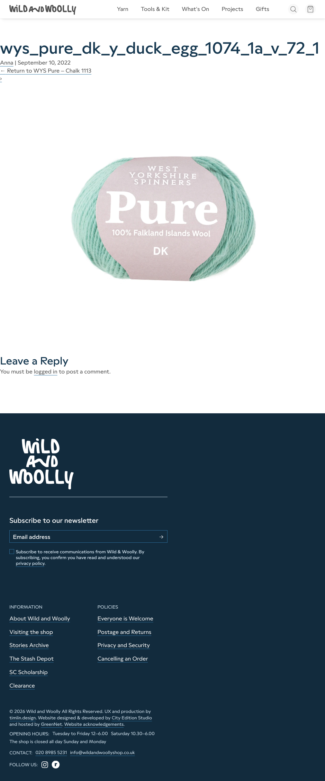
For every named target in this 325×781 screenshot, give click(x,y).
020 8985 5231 (51, 752)
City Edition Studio (132, 718)
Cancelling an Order (122, 658)
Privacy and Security (123, 645)
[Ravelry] (55, 764)
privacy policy (30, 563)
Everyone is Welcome (125, 618)
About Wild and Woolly (39, 618)
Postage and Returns (124, 632)
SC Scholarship (28, 672)
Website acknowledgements (94, 724)
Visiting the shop (31, 632)
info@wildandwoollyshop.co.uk (102, 752)
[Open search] (293, 9)
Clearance (22, 685)
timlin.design (22, 718)
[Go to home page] (43, 9)
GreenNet (51, 724)
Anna (6, 62)
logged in (46, 371)
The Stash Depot (31, 658)
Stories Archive (29, 645)
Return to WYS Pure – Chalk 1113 (45, 70)
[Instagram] (45, 764)
